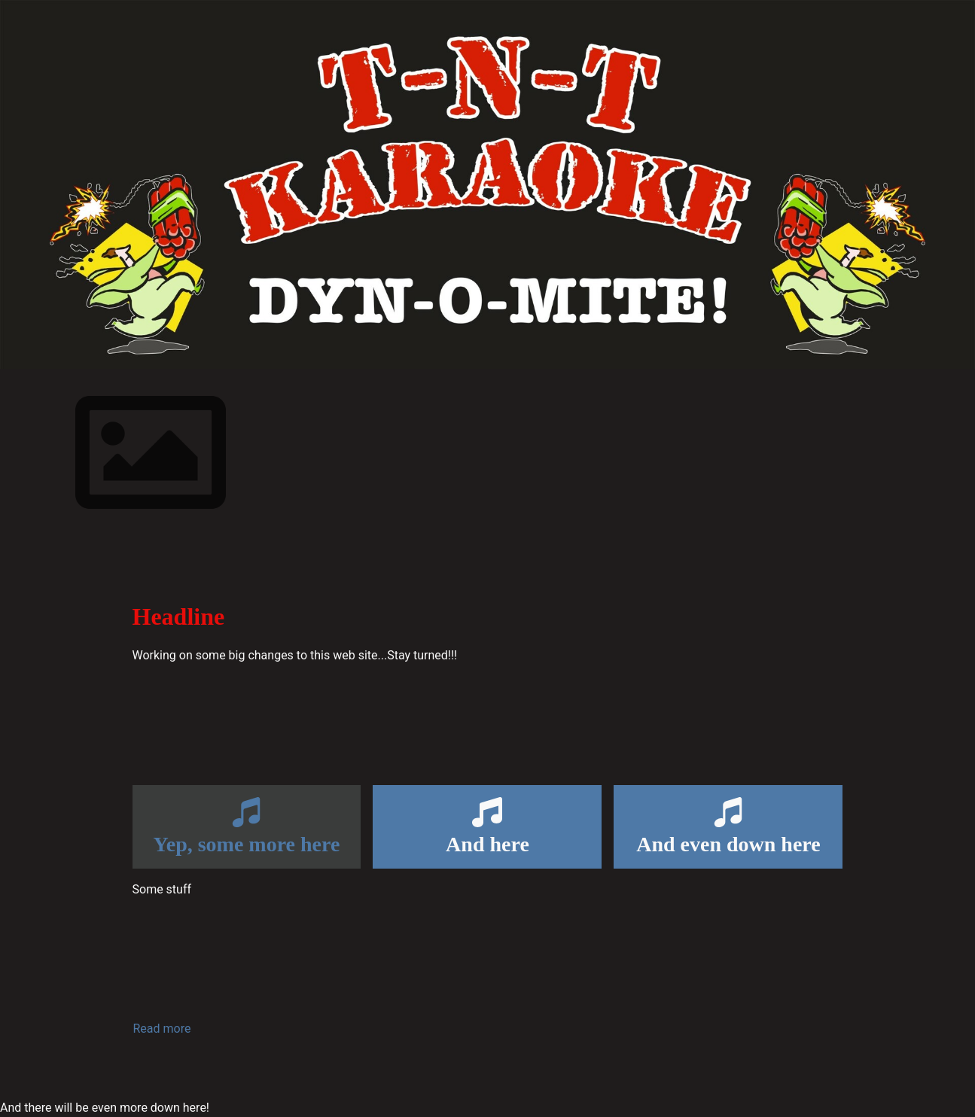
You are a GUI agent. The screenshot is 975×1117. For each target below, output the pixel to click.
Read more (162, 1028)
